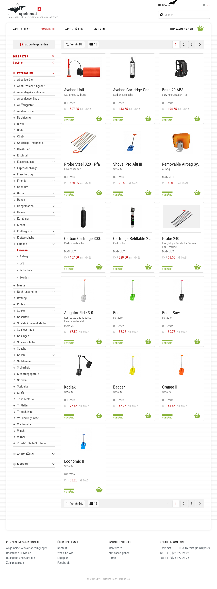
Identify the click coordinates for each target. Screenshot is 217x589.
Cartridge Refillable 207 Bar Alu (132, 238)
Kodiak (70, 387)
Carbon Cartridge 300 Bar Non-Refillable (83, 238)
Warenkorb (115, 548)
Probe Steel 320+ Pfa (82, 164)
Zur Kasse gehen (119, 553)
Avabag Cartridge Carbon (132, 89)
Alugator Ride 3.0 (78, 312)
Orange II (169, 387)
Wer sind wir (65, 553)
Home (112, 558)
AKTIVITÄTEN (74, 29)
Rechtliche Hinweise (18, 553)
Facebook (63, 563)
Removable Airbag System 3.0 (181, 164)
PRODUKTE (47, 29)
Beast (118, 312)
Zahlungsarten (15, 563)
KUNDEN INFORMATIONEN (22, 542)
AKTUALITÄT (21, 29)
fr (203, 5)
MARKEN (99, 29)
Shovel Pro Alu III (127, 164)
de (208, 5)
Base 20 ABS (173, 89)
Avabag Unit (74, 89)
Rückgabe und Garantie (20, 558)
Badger (119, 387)
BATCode (167, 3)
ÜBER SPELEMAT (67, 542)
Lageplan (62, 558)
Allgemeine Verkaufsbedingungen (27, 548)
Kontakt (62, 548)
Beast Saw (171, 312)
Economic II (74, 461)
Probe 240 (170, 238)
